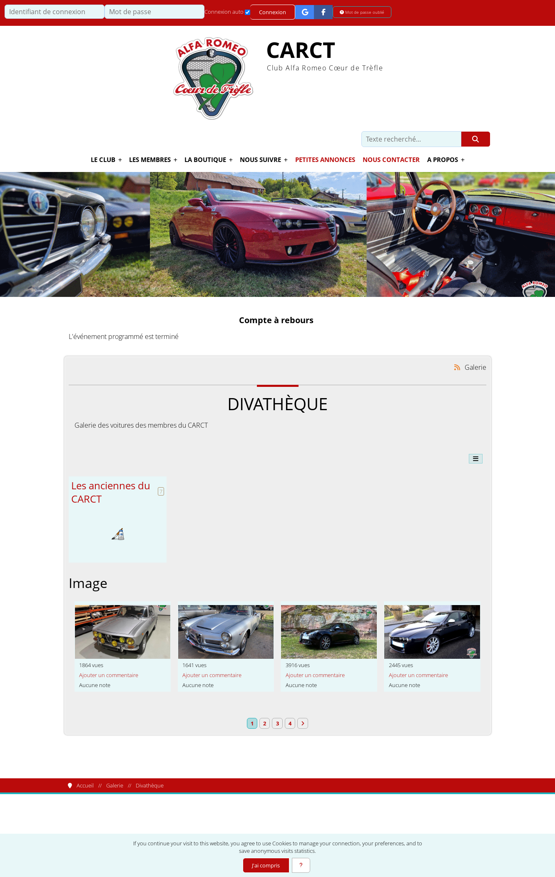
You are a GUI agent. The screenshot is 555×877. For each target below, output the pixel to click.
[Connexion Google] (304, 12)
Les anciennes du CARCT (110, 492)
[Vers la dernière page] (302, 723)
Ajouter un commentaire (108, 675)
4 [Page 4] (290, 723)
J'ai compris (266, 865)
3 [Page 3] (277, 723)
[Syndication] (457, 367)
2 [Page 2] (264, 723)
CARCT (300, 50)
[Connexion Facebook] (323, 12)
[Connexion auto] (247, 12)
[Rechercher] (475, 139)
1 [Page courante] (252, 723)
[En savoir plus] (301, 865)
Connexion (272, 12)
